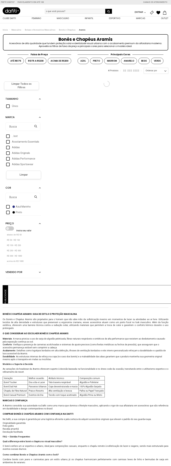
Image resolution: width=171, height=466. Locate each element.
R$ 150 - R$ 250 (14, 246)
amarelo (129, 61)
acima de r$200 (59, 61)
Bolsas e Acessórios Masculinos (40, 31)
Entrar (139, 12)
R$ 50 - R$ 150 (13, 241)
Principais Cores (120, 55)
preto (96, 61)
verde (157, 61)
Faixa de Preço (39, 55)
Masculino (16, 31)
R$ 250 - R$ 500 (14, 251)
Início (5, 31)
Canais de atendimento (155, 2)
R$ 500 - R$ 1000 (14, 257)
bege (144, 61)
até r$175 (15, 61)
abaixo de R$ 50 (14, 235)
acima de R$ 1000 (15, 262)
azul (83, 61)
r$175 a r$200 (36, 61)
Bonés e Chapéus (67, 31)
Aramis (82, 31)
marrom (112, 61)
